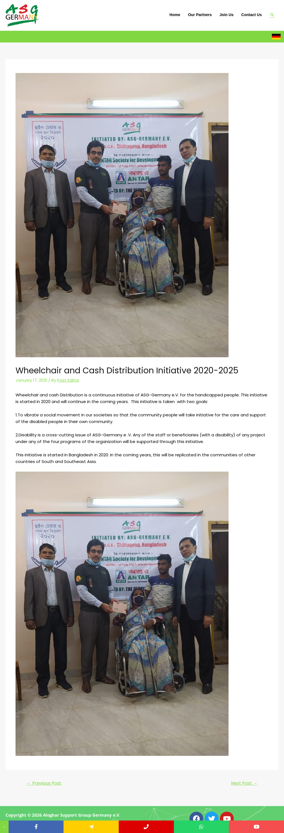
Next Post (244, 783)
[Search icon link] (272, 14)
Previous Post (44, 783)
